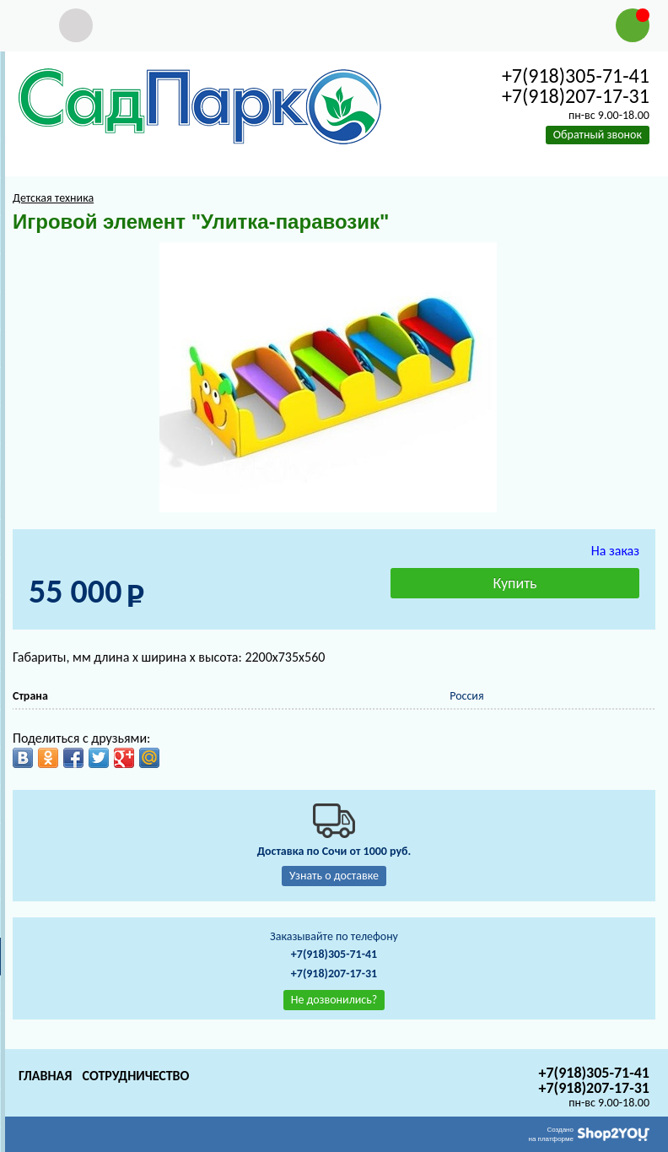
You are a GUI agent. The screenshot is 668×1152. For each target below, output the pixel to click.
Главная (45, 1076)
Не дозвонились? (334, 999)
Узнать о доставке (334, 875)
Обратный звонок (597, 134)
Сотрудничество (135, 1076)
